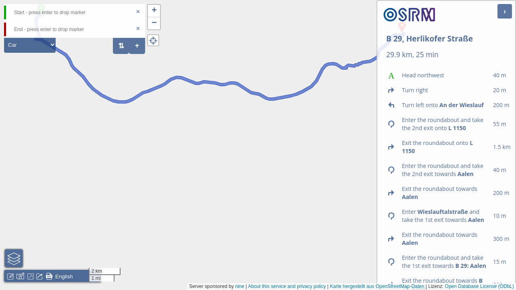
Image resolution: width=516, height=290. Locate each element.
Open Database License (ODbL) (479, 286)
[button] (154, 11)
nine (239, 286)
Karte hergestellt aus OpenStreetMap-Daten (377, 286)
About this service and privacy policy (287, 286)
